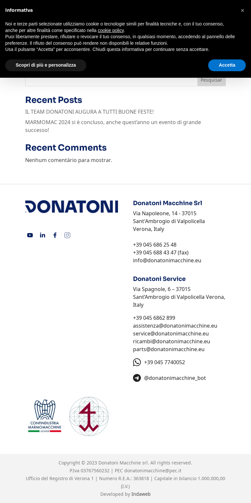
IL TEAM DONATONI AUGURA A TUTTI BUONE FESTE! (89, 111)
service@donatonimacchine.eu (171, 333)
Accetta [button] (227, 65)
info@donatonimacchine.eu (167, 260)
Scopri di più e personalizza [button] (46, 65)
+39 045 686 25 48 (154, 244)
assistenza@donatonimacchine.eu (175, 325)
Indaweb (141, 494)
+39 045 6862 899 (154, 317)
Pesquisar (211, 80)
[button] (242, 10)
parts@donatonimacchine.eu (169, 349)
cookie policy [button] (111, 30)
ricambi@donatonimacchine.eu (171, 341)
